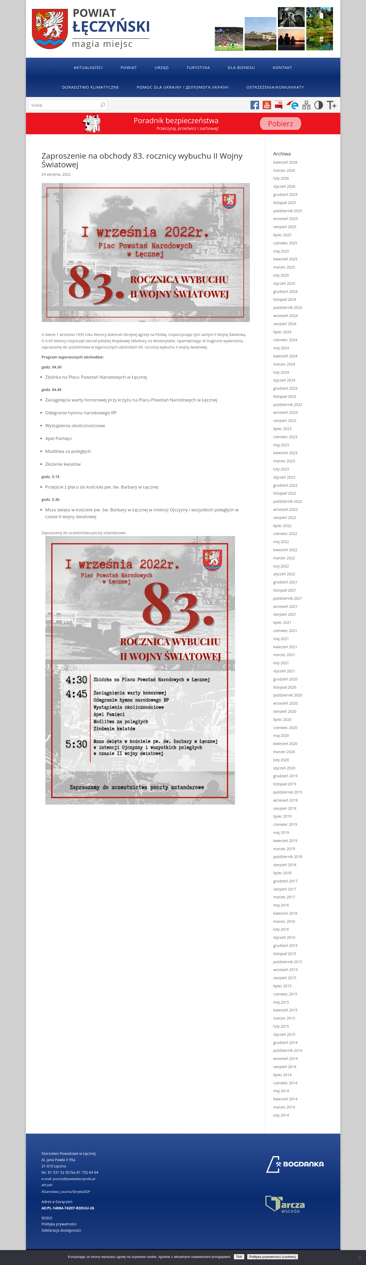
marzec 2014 (284, 1107)
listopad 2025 (284, 202)
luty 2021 (281, 662)
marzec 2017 (284, 896)
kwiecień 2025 (285, 258)
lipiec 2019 (282, 816)
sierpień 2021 (284, 614)
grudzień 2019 (285, 775)
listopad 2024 (284, 299)
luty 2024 (281, 372)
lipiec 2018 (282, 872)
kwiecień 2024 (285, 355)
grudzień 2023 (285, 388)
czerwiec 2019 (285, 824)
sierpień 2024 (284, 323)
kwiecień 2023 (285, 452)
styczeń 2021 (284, 670)
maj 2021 (281, 638)
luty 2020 (281, 759)
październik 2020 (287, 695)
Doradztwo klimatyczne (90, 87)
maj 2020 (281, 735)
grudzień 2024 (285, 291)
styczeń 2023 (284, 477)
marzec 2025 (284, 267)
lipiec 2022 (282, 525)
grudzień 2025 (285, 194)
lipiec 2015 (282, 985)
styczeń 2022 (284, 573)
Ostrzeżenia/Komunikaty (275, 87)
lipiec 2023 (282, 428)
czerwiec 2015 (285, 993)
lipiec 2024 (282, 331)
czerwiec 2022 (285, 533)
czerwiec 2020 (285, 727)
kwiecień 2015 (285, 1009)
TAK (239, 1257)
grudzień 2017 (285, 880)
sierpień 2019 (284, 808)
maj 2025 (281, 251)
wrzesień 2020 (285, 703)
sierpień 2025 (284, 226)
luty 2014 (281, 1115)
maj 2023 (281, 444)
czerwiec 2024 (285, 339)
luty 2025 (281, 275)
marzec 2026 (284, 170)
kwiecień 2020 (285, 743)
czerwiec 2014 (285, 1082)
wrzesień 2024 (285, 315)
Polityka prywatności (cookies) (272, 1257)
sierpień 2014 (284, 1066)
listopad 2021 (284, 590)
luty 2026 (281, 178)
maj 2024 (281, 347)
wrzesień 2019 (285, 800)
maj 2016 (281, 905)
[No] (359, 1257)
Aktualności (88, 67)
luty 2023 (281, 469)
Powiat (129, 67)
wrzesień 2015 (285, 969)
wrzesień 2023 (285, 412)
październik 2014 (287, 1050)
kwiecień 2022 (285, 549)
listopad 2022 (284, 493)
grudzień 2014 (285, 1042)
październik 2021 (287, 598)
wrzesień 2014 (285, 1058)
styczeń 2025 (284, 283)
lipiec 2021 (282, 622)
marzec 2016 (284, 921)
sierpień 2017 (284, 889)
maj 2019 (281, 832)
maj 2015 (281, 1002)
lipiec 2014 (282, 1074)
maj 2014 (281, 1090)
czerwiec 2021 (285, 630)
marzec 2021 (284, 654)
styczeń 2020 (284, 767)
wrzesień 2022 (285, 509)
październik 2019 (287, 792)
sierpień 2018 (284, 864)
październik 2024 (287, 307)
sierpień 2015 (284, 977)
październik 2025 (287, 210)
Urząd (162, 67)
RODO (47, 1217)
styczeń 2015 (284, 1034)
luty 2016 (281, 929)
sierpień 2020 (284, 711)
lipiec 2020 (282, 719)
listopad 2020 (284, 687)
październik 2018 (287, 856)
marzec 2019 (284, 848)
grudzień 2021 (285, 582)
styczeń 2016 (284, 937)
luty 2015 (281, 1026)
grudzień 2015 (285, 945)
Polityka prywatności (59, 1223)
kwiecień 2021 (285, 646)
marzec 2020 (284, 751)
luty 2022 (281, 566)
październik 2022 (287, 501)
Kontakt (282, 67)
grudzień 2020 (285, 679)
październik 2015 (287, 961)
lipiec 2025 (282, 234)
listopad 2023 (284, 396)
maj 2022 (281, 541)
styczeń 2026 (284, 186)
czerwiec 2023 (285, 436)
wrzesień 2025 (285, 218)
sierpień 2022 (284, 517)
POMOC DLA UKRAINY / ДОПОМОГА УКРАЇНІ (183, 87)
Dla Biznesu (241, 67)
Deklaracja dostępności (61, 1230)
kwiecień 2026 (285, 162)
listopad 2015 (284, 953)
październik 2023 (287, 404)
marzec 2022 (284, 557)
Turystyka (198, 67)
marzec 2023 (284, 460)
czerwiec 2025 (285, 242)
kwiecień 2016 (285, 913)
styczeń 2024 (284, 380)
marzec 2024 (284, 364)
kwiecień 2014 (285, 1098)
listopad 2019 (284, 783)
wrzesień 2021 (285, 606)
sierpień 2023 (284, 420)
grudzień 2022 (285, 485)
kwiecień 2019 (285, 840)
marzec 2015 (284, 1018)
